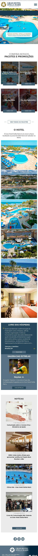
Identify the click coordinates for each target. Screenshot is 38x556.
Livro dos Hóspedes (19, 324)
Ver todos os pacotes (19, 122)
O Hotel (19, 129)
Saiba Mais (10, 84)
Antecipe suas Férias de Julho (28, 73)
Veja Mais (19, 352)
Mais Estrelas (19, 388)
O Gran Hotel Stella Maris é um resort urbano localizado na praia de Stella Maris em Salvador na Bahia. (19, 135)
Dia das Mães (10, 100)
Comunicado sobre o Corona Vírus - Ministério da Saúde (19, 426)
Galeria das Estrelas (19, 356)
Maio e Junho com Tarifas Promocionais (10, 73)
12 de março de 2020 (19, 422)
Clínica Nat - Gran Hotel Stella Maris (19, 487)
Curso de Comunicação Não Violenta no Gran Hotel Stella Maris (19, 516)
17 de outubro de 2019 (19, 453)
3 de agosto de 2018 (19, 513)
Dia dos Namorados (28, 100)
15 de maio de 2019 (19, 485)
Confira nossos (19, 55)
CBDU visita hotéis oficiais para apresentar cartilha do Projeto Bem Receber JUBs (19, 457)
